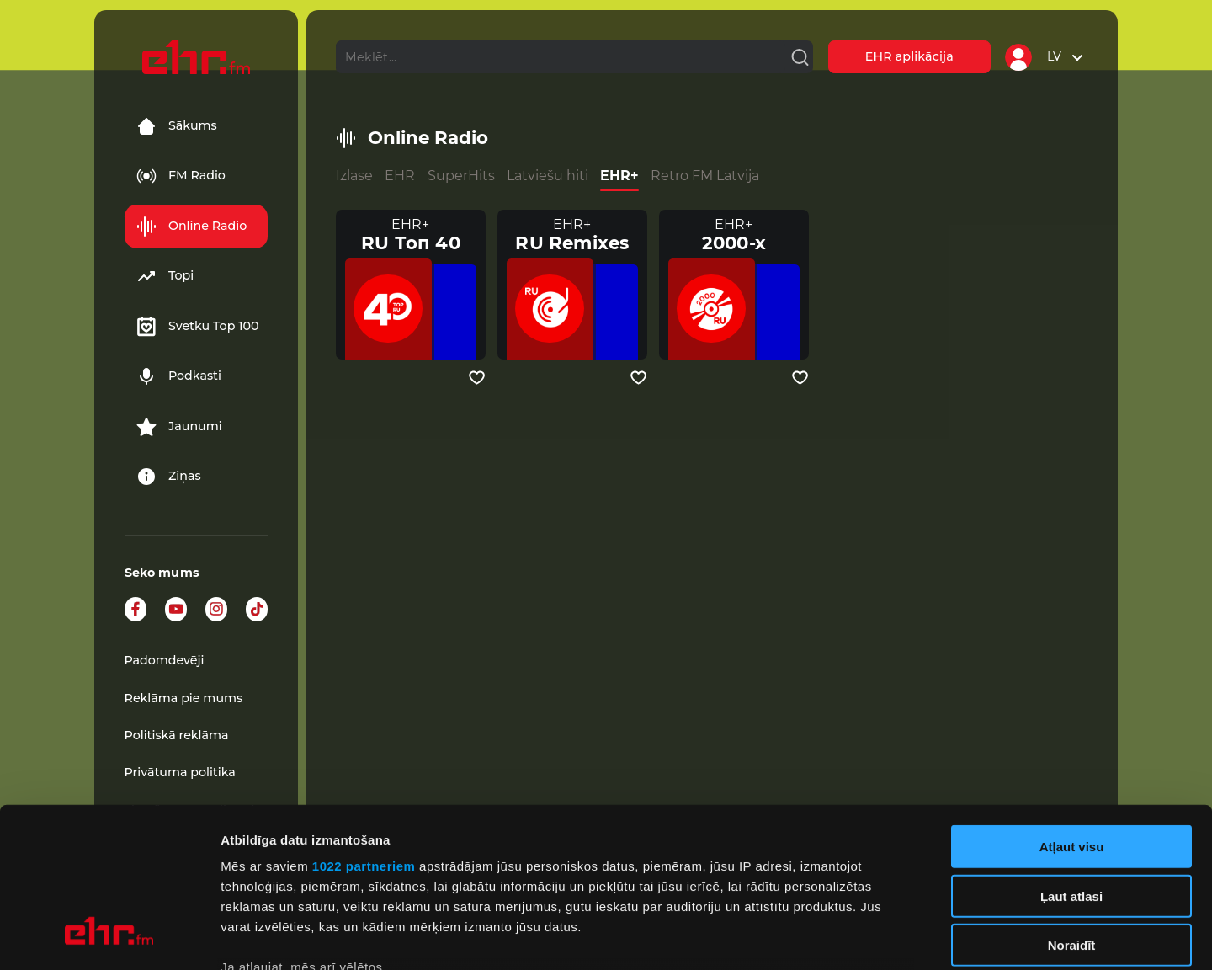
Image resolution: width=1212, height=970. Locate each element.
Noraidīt (1072, 809)
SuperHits (461, 176)
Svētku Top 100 (197, 327)
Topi (165, 276)
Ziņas (168, 476)
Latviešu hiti (547, 176)
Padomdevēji (165, 660)
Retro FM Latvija (705, 176)
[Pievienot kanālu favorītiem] (477, 378)
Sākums (176, 126)
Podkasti (178, 376)
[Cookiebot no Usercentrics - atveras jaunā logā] (109, 937)
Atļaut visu (1071, 710)
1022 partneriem (364, 729)
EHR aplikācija (909, 56)
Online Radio (191, 226)
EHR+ (619, 176)
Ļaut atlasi (1071, 759)
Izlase (354, 176)
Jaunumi (179, 427)
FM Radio (181, 176)
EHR (400, 176)
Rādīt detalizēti (917, 937)
